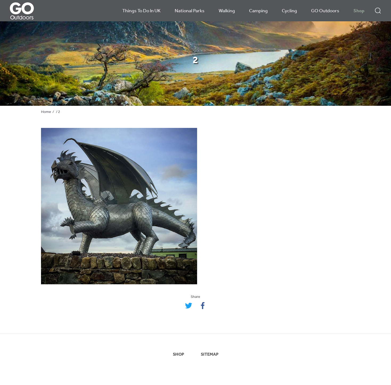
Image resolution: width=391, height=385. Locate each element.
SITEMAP (209, 354)
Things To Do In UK (141, 11)
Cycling (289, 11)
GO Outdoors (325, 11)
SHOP (178, 354)
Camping (258, 11)
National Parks (190, 11)
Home (46, 112)
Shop (358, 11)
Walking (227, 11)
